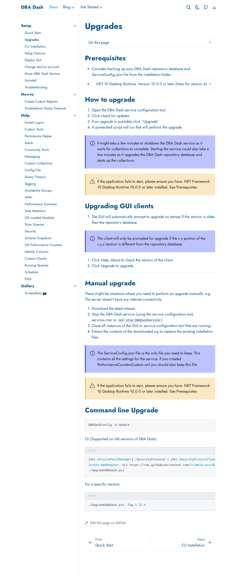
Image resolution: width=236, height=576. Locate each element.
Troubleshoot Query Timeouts (45, 108)
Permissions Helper (38, 136)
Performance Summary (41, 204)
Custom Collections (38, 163)
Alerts (29, 142)
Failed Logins (34, 122)
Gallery (27, 286)
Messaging (32, 156)
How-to (27, 94)
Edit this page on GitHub (105, 522)
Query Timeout (35, 176)
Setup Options (35, 53)
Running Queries (36, 265)
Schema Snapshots (38, 238)
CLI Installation (35, 46)
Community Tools (37, 149)
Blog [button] (69, 7)
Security (30, 231)
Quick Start (33, 32)
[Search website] (189, 7)
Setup (26, 25)
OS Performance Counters (43, 244)
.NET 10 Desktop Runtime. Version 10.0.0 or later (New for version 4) (151, 84)
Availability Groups (38, 190)
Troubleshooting (36, 87)
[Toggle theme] (197, 7)
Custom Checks (36, 258)
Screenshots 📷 (36, 293)
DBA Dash (32, 7)
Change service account (42, 66)
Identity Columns (36, 251)
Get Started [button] (91, 7)
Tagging (30, 183)
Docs (53, 7)
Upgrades (32, 39)
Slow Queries (34, 224)
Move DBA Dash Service (42, 73)
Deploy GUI (33, 60)
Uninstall (31, 80)
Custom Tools (34, 129)
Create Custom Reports (41, 101)
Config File (33, 170)
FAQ (28, 278)
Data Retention (35, 210)
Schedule (31, 272)
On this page (99, 42)
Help (25, 115)
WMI (28, 197)
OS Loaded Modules (39, 217)
